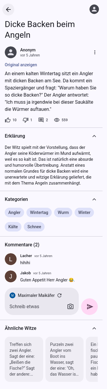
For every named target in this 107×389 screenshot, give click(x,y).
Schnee (34, 226)
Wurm (63, 212)
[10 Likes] (10, 120)
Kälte (13, 226)
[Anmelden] (94, 9)
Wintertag (39, 212)
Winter (84, 212)
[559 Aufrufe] (60, 120)
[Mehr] (95, 52)
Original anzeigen (21, 64)
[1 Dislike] (27, 120)
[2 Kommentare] (43, 120)
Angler (14, 212)
